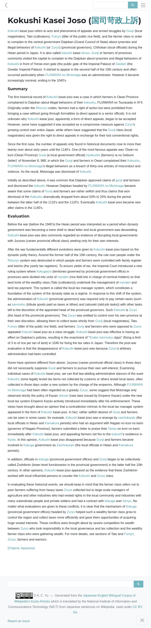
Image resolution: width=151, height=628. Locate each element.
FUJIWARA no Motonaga (25, 166)
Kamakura (52, 423)
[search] (109, 5)
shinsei (64, 395)
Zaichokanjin (65, 445)
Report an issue (19, 621)
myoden (63, 277)
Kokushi (13, 31)
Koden (94, 337)
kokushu (90, 102)
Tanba (112, 428)
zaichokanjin (126, 417)
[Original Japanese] (21, 548)
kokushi (67, 53)
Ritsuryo (41, 108)
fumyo (127, 501)
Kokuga (28, 445)
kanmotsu (18, 304)
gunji (119, 180)
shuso (85, 53)
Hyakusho (93, 155)
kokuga (44, 459)
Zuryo (55, 47)
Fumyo (56, 36)
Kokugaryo (44, 271)
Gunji (130, 31)
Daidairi (121, 64)
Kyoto (12, 439)
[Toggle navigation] (143, 5)
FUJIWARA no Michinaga (63, 75)
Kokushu (133, 160)
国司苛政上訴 (114, 20)
